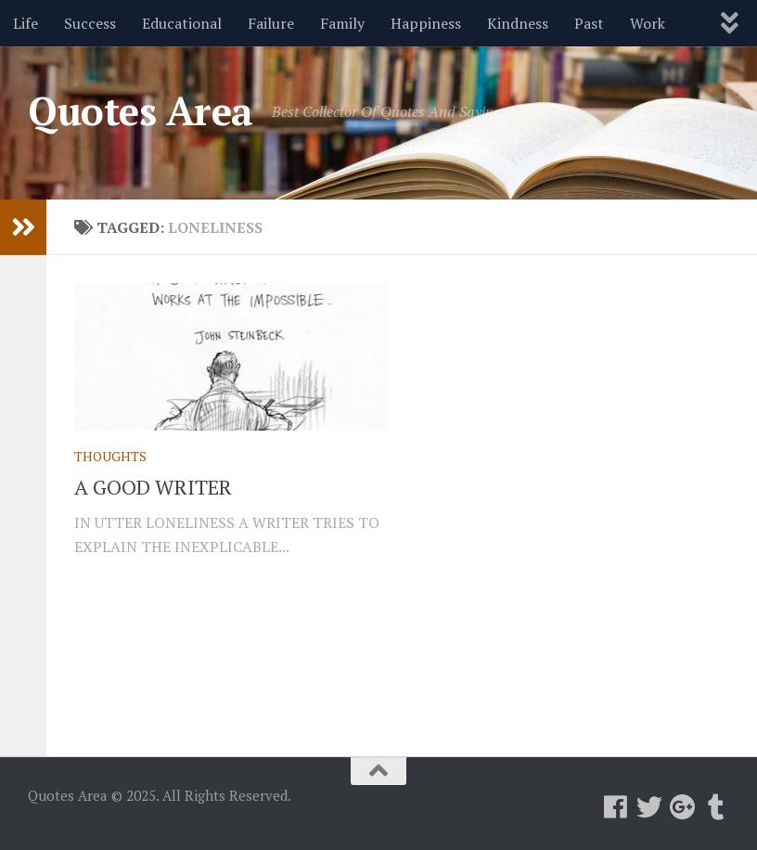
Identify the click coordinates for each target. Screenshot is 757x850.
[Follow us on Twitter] (649, 807)
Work (647, 23)
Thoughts (110, 456)
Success (90, 23)
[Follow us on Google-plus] (683, 807)
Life (25, 23)
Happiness (426, 23)
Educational (182, 23)
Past (589, 23)
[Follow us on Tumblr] (716, 807)
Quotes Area (140, 110)
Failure (271, 23)
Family (342, 23)
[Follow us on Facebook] (616, 807)
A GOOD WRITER (153, 486)
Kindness (517, 23)
